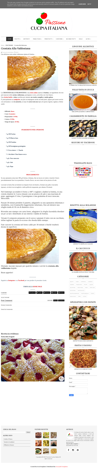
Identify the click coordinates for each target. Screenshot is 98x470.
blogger (50, 300)
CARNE (77, 281)
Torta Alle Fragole (8, 337)
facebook (61, 300)
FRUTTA (85, 284)
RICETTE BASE (73, 290)
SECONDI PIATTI (71, 39)
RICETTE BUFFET (81, 290)
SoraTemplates (41, 466)
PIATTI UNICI (92, 287)
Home (2, 45)
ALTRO (88, 39)
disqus (55, 300)
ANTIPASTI (26, 39)
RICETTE (17, 39)
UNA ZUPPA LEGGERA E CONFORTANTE (83, 110)
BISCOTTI (71, 281)
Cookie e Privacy (8, 439)
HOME (9, 39)
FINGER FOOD (79, 284)
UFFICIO (84, 296)
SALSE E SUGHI (73, 296)
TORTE (79, 296)
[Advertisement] (83, 191)
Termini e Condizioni (9, 442)
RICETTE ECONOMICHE (74, 293)
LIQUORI (91, 284)
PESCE (86, 287)
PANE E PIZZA (37, 39)
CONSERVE (90, 281)
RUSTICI (92, 293)
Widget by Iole (83, 176)
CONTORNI (59, 39)
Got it (89, 4)
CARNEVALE (83, 281)
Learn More (82, 4)
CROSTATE (72, 284)
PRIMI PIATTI (48, 39)
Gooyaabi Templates (62, 466)
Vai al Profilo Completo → (73, 443)
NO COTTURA (72, 287)
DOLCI (81, 39)
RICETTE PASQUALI (85, 293)
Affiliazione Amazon (9, 445)
